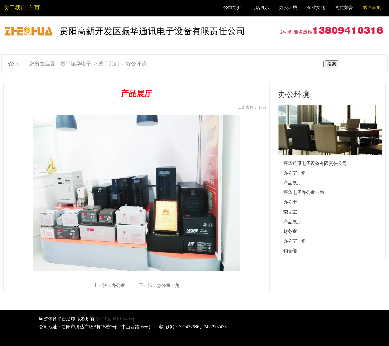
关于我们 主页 (21, 8)
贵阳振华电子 (75, 63)
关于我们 (108, 63)
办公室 (290, 202)
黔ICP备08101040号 (115, 319)
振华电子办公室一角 (303, 192)
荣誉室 (290, 212)
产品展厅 (292, 182)
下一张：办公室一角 (159, 285)
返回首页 (372, 7)
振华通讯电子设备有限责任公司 (315, 163)
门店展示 (260, 7)
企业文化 (316, 7)
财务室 (290, 231)
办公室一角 (294, 173)
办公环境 (288, 7)
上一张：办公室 (109, 285)
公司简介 (232, 7)
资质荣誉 (344, 7)
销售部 (290, 250)
